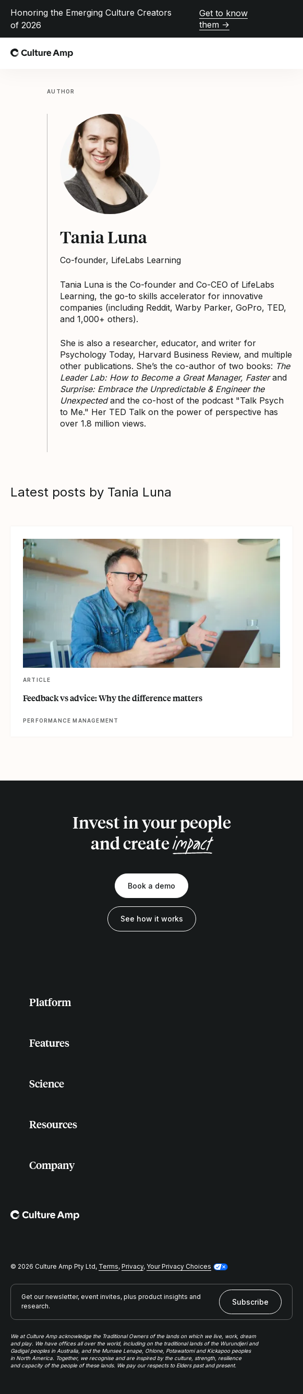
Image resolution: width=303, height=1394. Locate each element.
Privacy (132, 1266)
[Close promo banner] (286, 18)
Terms (108, 1266)
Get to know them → (223, 19)
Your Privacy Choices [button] (179, 1266)
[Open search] (263, 53)
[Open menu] (286, 53)
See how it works (151, 918)
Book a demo (151, 885)
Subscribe (250, 1301)
